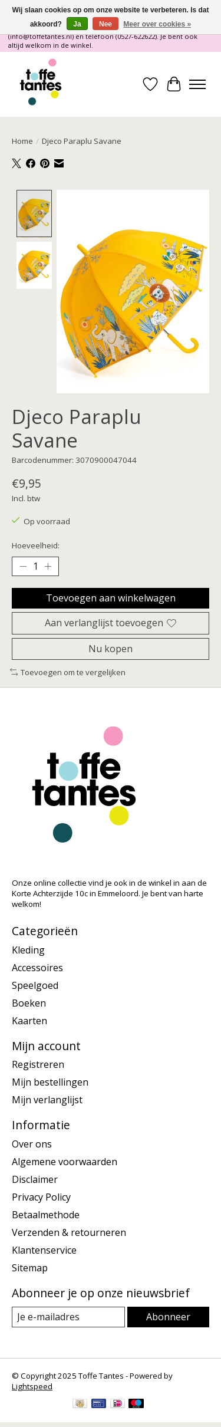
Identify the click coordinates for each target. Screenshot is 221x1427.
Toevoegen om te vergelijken (68, 670)
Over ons (32, 1142)
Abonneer (168, 1315)
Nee (105, 24)
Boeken (29, 1001)
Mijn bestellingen (50, 1080)
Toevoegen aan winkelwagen (111, 596)
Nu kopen (110, 646)
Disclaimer (35, 1178)
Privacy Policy (41, 1195)
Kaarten (29, 1018)
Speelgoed (35, 983)
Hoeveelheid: (36, 544)
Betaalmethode (46, 1213)
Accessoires (37, 965)
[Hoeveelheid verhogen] (47, 565)
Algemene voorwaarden (64, 1160)
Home (22, 141)
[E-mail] (68, 1316)
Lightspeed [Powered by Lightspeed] (32, 1385)
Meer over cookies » (157, 24)
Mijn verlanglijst (47, 1098)
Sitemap (30, 1266)
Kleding (28, 948)
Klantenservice (44, 1248)
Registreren (38, 1063)
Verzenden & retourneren (69, 1231)
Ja (77, 24)
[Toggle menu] (197, 84)
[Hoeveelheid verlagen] (23, 565)
